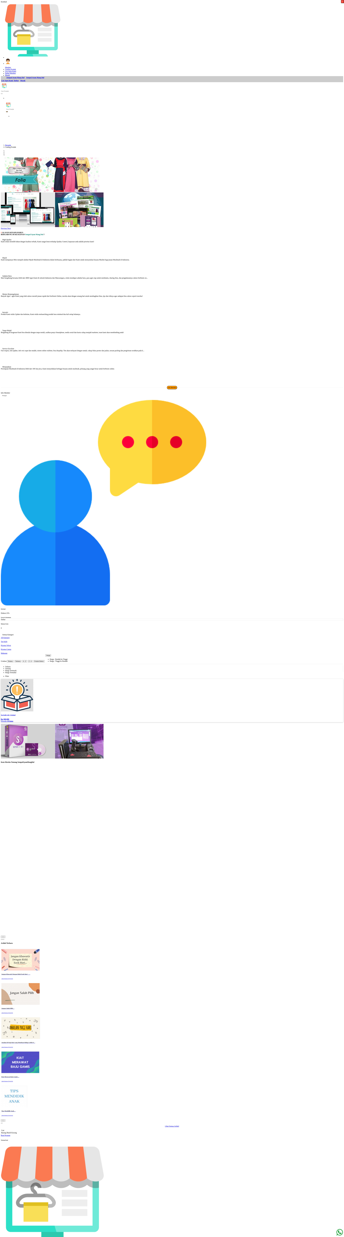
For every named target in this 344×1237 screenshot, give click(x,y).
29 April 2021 (10, 978)
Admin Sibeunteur (4, 978)
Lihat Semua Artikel (172, 1126)
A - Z (24, 661)
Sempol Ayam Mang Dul (15, 78)
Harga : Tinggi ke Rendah (59, 661)
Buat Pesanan (5, 1135)
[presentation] (2, 937)
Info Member (172, 387)
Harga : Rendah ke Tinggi (59, 659)
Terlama (17, 661)
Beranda (8, 145)
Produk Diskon (39, 661)
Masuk (22, 81)
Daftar (16, 81)
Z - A (30, 661)
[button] (4, 228)
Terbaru (10, 661)
